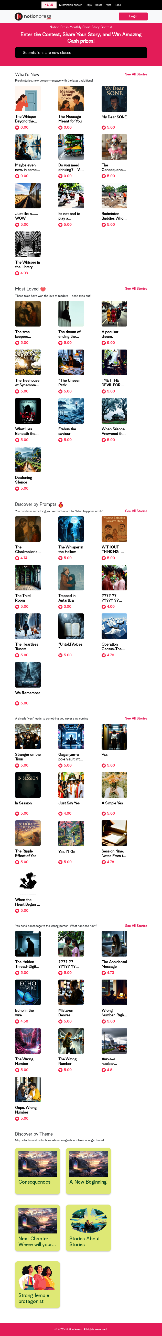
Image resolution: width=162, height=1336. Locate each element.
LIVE (49, 4)
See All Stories (136, 74)
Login (133, 16)
